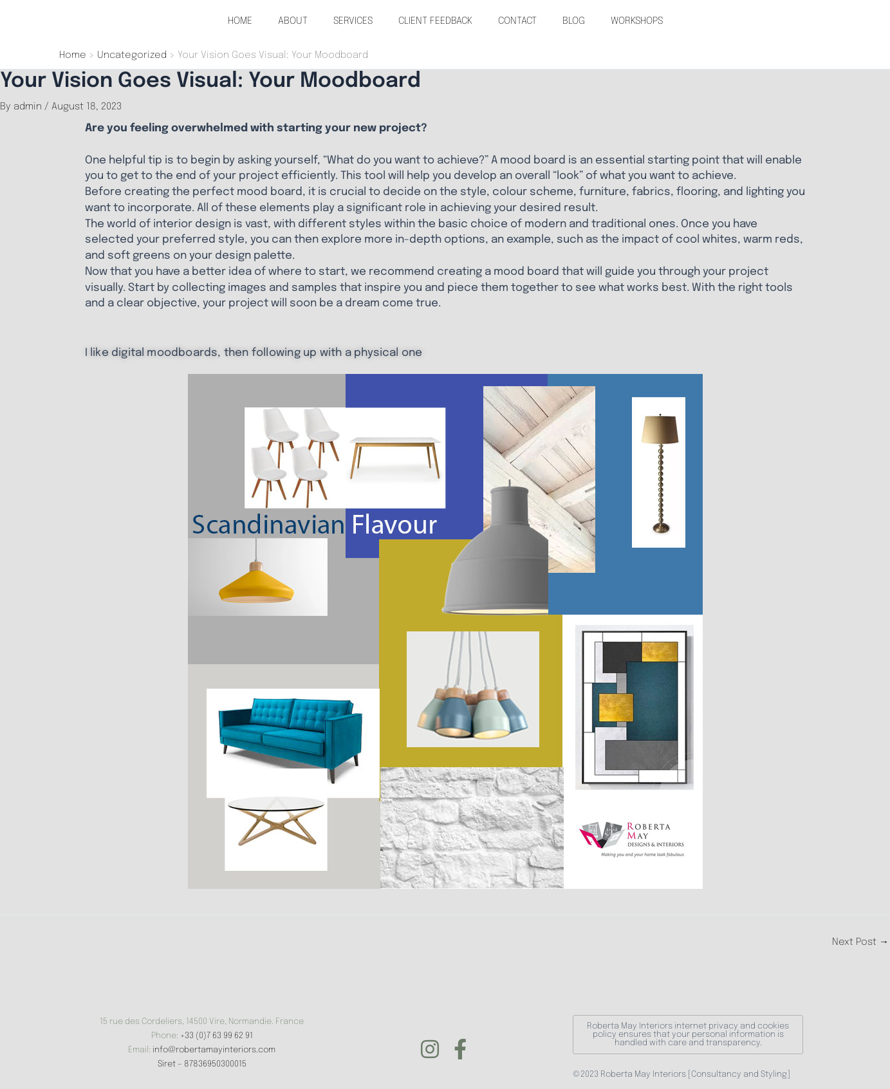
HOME (240, 21)
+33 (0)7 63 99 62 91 (216, 1036)
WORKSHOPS (637, 21)
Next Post (860, 942)
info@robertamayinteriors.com (214, 1050)
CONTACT (517, 21)
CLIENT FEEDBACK (435, 21)
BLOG (573, 21)
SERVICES (353, 21)
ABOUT (293, 21)
